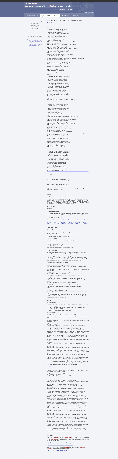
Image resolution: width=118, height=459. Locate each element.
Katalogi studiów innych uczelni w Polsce (85, 2)
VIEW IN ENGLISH (89, 12)
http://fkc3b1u (49, 22)
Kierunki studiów (33, 15)
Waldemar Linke (49, 223)
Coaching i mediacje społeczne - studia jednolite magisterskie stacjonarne (34, 38)
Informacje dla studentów (71, 15)
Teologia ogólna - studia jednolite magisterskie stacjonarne (35, 45)
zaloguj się (115, 0)
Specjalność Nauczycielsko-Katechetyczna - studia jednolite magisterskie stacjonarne (35, 41)
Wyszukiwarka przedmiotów (51, 15)
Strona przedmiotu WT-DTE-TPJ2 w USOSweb (58, 450)
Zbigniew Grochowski (56, 223)
